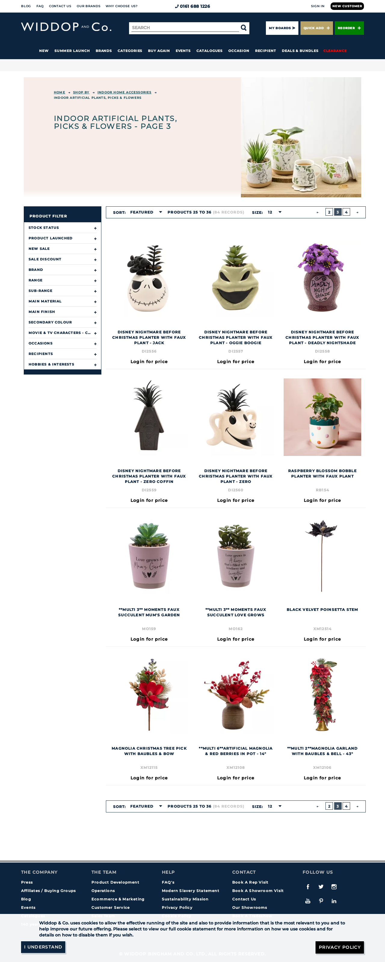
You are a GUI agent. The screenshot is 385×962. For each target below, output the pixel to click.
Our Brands (88, 6)
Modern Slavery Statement (190, 890)
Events (183, 51)
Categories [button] (130, 51)
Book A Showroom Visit (258, 890)
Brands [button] (104, 51)
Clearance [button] (335, 51)
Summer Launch (72, 51)
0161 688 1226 (192, 6)
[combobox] (144, 212)
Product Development (115, 882)
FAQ (40, 6)
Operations (103, 890)
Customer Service (110, 907)
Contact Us (60, 6)
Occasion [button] (238, 51)
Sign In (318, 6)
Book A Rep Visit (250, 882)
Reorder (349, 28)
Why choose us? (122, 6)
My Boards (280, 28)
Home (59, 92)
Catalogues (209, 51)
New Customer (347, 6)
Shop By (81, 92)
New (44, 51)
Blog (26, 6)
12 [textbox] (270, 212)
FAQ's (168, 882)
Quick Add (316, 28)
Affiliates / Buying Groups (48, 890)
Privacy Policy (177, 907)
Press (27, 882)
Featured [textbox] (142, 212)
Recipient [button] (265, 51)
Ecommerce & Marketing (117, 899)
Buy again (159, 51)
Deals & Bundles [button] (300, 51)
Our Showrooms (249, 907)
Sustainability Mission (185, 899)
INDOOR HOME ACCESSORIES (124, 92)
